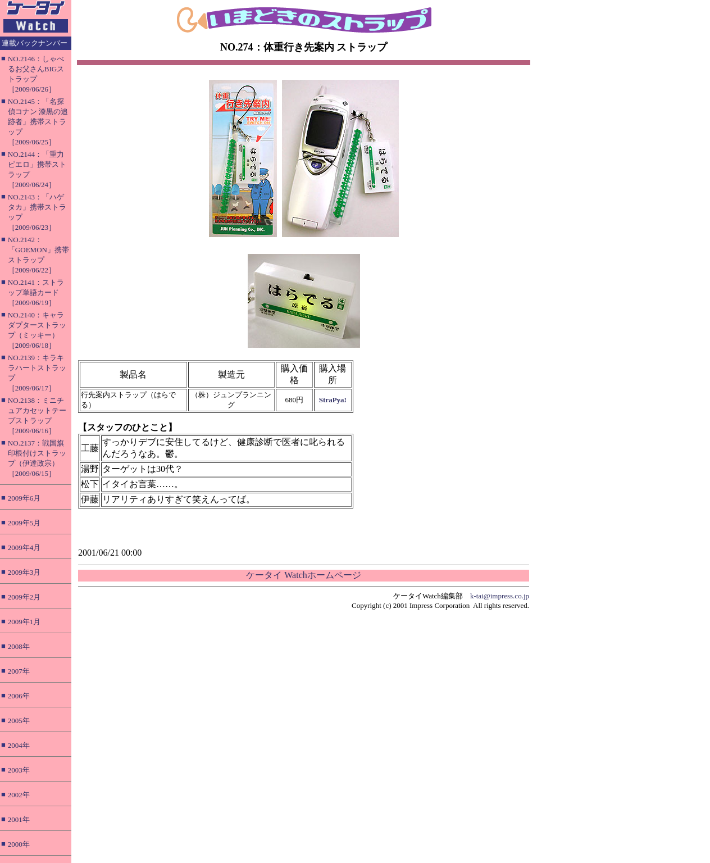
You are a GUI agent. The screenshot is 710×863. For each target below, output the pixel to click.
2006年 (19, 696)
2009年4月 (24, 547)
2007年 (19, 671)
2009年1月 (24, 621)
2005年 (19, 720)
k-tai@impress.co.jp (499, 596)
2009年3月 (24, 572)
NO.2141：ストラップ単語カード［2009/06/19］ (36, 292)
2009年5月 (24, 523)
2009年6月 (24, 498)
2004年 (19, 745)
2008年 (19, 646)
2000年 (19, 844)
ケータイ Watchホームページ (303, 575)
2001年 (19, 819)
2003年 (19, 770)
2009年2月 (24, 597)
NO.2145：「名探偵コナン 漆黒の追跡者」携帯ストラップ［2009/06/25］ (38, 121)
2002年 (19, 795)
